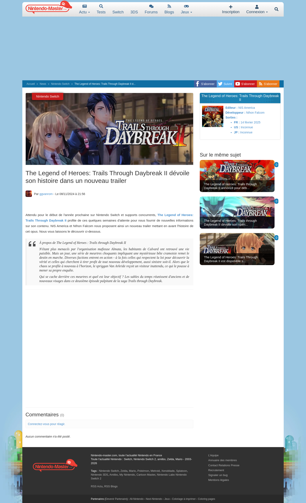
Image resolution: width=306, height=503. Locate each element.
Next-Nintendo (154, 498)
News (43, 83)
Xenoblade (167, 470)
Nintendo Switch (60, 83)
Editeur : (231, 107)
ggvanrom (46, 194)
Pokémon (143, 470)
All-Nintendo (136, 498)
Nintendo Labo (166, 474)
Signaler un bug (218, 475)
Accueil (31, 83)
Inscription (230, 9)
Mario (132, 470)
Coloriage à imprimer (184, 498)
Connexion (257, 9)
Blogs (169, 9)
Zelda (124, 470)
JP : (236, 132)
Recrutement (216, 470)
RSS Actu (97, 486)
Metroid (155, 470)
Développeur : (235, 112)
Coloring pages (206, 498)
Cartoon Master (145, 474)
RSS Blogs (111, 486)
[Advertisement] (153, 48)
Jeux (186, 9)
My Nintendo (127, 474)
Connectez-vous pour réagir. (46, 424)
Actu (84, 9)
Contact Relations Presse (223, 465)
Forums (151, 9)
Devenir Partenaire (116, 498)
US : (237, 127)
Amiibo (113, 474)
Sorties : (231, 117)
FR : (237, 122)
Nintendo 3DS (99, 474)
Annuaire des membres (222, 460)
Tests (101, 9)
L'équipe (213, 455)
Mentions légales (218, 480)
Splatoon (181, 470)
